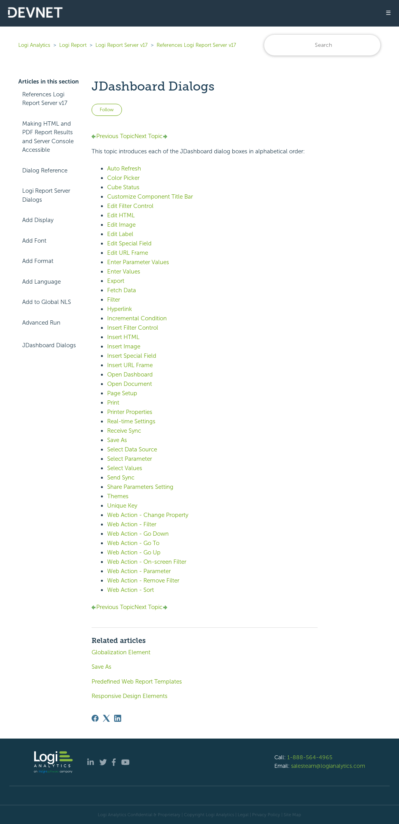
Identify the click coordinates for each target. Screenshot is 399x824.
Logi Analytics (34, 45)
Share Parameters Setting (140, 486)
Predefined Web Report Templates (137, 681)
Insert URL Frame (130, 365)
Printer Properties (129, 412)
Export (115, 280)
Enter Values (123, 271)
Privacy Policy (266, 814)
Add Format (37, 261)
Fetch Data (121, 290)
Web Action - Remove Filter (143, 580)
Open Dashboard (130, 374)
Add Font (34, 240)
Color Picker (123, 177)
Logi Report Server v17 (121, 45)
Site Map (292, 814)
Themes (118, 496)
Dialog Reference (44, 170)
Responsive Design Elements (130, 696)
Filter (113, 299)
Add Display (37, 220)
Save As (117, 440)
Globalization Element (121, 652)
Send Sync (120, 477)
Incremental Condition (137, 318)
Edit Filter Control (130, 206)
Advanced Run (41, 322)
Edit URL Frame (127, 252)
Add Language (41, 281)
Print (113, 402)
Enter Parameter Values (138, 262)
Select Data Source (132, 449)
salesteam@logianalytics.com (328, 765)
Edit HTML (121, 215)
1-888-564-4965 (309, 757)
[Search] (322, 45)
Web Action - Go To (133, 543)
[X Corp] (106, 718)
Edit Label (120, 234)
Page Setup (122, 393)
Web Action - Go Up (134, 552)
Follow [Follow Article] (107, 109)
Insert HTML (123, 337)
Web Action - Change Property (147, 515)
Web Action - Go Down (138, 533)
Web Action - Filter (131, 524)
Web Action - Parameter (139, 571)
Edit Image (121, 224)
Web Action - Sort (130, 589)
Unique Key (122, 505)
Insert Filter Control (132, 327)
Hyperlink (119, 309)
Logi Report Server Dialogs (46, 195)
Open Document (129, 383)
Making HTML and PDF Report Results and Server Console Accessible (48, 137)
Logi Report (73, 45)
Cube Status (123, 187)
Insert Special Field (131, 355)
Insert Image (123, 346)
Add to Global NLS (46, 301)
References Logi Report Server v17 (196, 45)
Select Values (124, 468)
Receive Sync (124, 430)
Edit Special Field (129, 243)
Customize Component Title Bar (150, 196)
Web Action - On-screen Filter (146, 561)
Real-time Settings (131, 421)
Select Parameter (129, 458)
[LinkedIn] (117, 718)
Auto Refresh (124, 168)
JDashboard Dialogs (49, 345)
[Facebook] (95, 718)
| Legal (242, 814)
